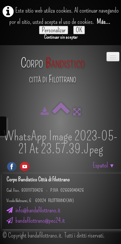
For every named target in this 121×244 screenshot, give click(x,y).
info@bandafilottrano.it (33, 210)
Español (104, 165)
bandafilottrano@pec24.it (35, 220)
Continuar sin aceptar (60, 37)
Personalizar (54, 30)
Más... (103, 21)
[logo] (53, 67)
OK (79, 30)
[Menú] (112, 56)
